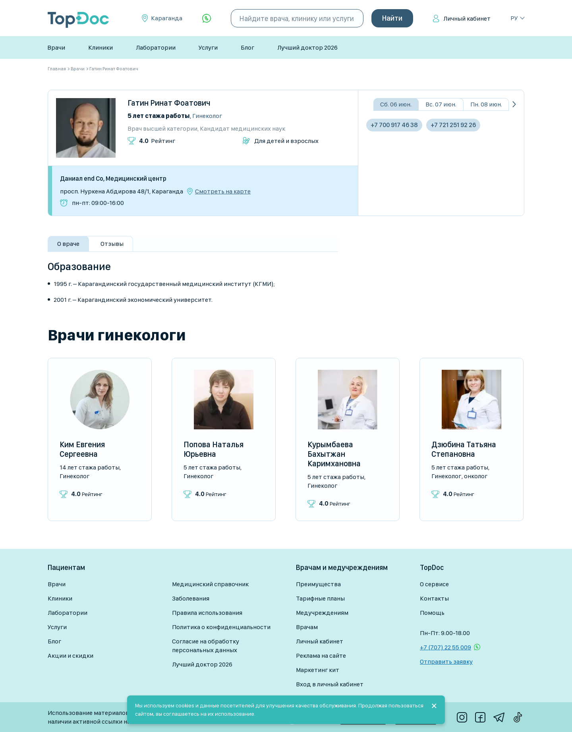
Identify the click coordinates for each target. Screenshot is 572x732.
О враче (68, 243)
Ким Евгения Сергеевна (82, 449)
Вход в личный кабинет (329, 684)
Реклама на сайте (321, 655)
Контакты (434, 598)
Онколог (475, 476)
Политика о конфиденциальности (221, 627)
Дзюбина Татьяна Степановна (463, 449)
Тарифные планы (320, 598)
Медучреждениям (322, 612)
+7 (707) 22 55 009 (445, 647)
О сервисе (434, 584)
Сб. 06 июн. (396, 104)
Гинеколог (207, 116)
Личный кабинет (467, 18)
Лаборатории (156, 47)
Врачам (307, 627)
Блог (247, 47)
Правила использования (207, 612)
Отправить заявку (446, 661)
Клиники (100, 47)
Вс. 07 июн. (440, 104)
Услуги (208, 47)
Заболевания (190, 598)
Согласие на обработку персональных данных (205, 645)
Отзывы (112, 243)
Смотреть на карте (223, 191)
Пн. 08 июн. (486, 104)
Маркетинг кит (317, 670)
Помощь (432, 612)
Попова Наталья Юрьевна (213, 449)
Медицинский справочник (210, 584)
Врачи (56, 47)
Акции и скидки (70, 655)
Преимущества (318, 584)
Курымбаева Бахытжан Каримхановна (334, 454)
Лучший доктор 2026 (307, 47)
